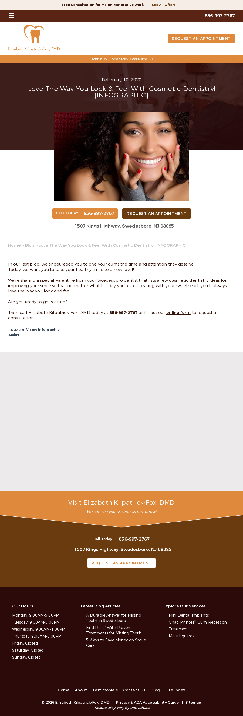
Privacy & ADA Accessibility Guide (147, 702)
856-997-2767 (123, 312)
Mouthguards (181, 636)
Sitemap (193, 702)
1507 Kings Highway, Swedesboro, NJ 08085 (124, 226)
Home (14, 245)
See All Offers (164, 5)
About (81, 690)
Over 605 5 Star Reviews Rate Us (122, 59)
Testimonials (105, 690)
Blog (29, 245)
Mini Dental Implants (189, 615)
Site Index (175, 690)
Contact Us (134, 690)
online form (178, 312)
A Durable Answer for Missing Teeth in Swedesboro (113, 618)
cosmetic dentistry (188, 280)
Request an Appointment (201, 38)
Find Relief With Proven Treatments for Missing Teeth (113, 630)
